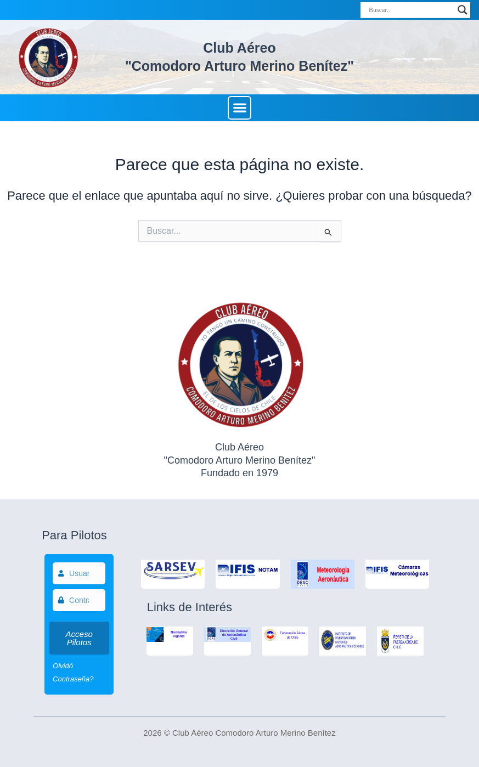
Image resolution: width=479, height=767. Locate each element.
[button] (239, 108)
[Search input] (410, 10)
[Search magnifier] (462, 10)
